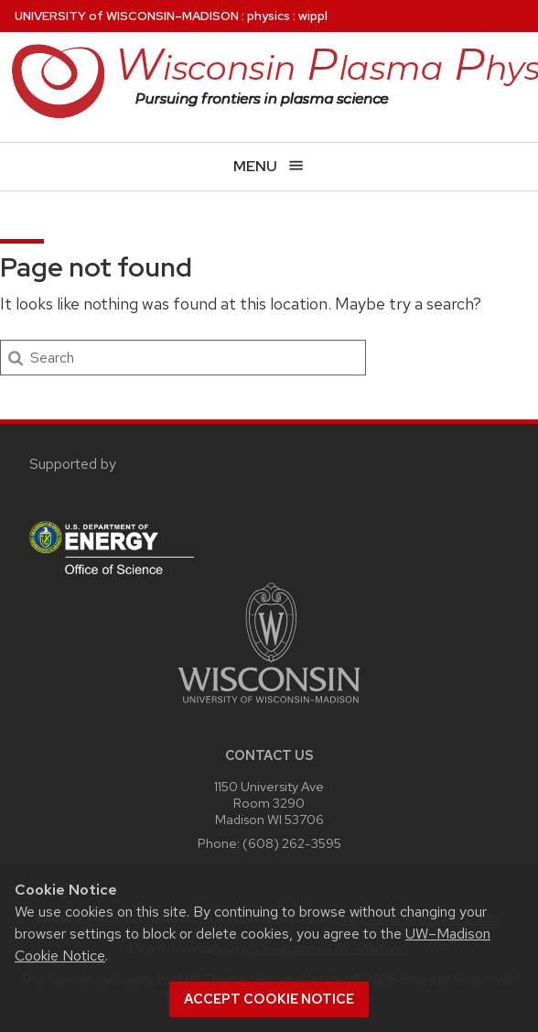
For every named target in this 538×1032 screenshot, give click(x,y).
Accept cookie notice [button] (269, 999)
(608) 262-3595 (291, 843)
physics (268, 16)
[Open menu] (269, 166)
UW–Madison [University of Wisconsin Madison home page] (127, 16)
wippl (313, 16)
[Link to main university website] (269, 706)
